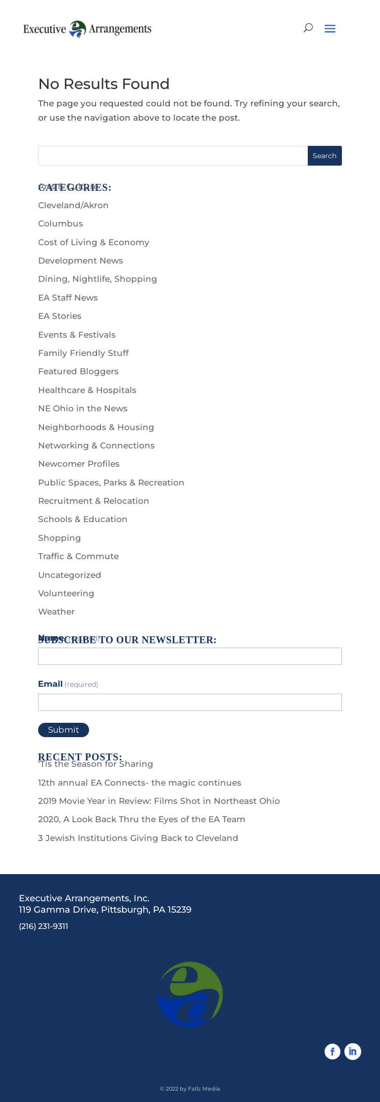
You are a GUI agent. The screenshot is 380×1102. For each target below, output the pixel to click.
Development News (80, 260)
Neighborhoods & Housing (96, 427)
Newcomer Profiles (79, 464)
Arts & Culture (68, 186)
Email (68, 684)
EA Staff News (68, 298)
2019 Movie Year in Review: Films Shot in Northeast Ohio (159, 801)
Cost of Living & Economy (93, 242)
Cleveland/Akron (73, 205)
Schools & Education (83, 519)
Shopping (59, 538)
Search (324, 155)
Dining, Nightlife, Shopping (97, 279)
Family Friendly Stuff (83, 353)
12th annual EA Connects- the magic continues (139, 783)
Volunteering (66, 593)
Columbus (60, 223)
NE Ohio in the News (83, 408)
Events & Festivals (77, 335)
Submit (63, 730)
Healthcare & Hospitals (87, 390)
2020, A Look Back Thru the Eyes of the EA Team (141, 819)
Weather (56, 612)
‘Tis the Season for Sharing (95, 764)
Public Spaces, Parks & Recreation (111, 482)
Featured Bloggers (78, 371)
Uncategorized (69, 575)
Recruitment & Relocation (93, 501)
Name (69, 638)
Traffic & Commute (78, 556)
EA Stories (60, 316)
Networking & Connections (96, 445)
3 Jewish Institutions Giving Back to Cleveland (138, 838)
